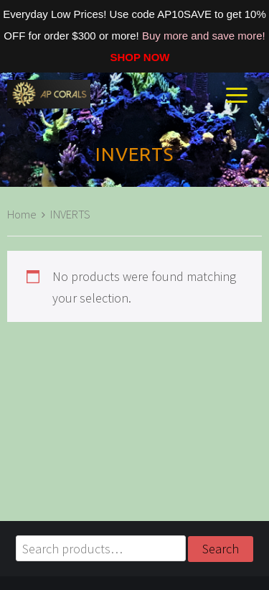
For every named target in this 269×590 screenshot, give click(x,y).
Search (220, 548)
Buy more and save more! (203, 35)
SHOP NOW (134, 57)
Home (22, 214)
